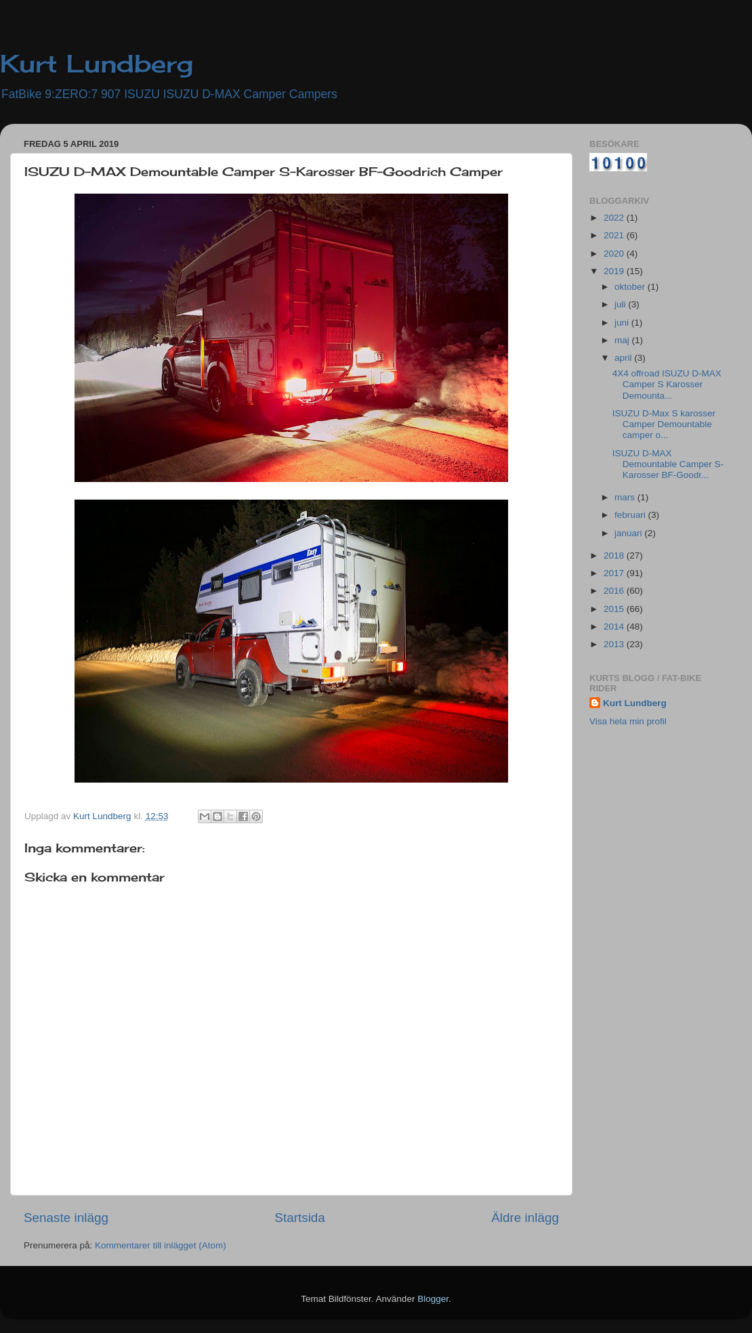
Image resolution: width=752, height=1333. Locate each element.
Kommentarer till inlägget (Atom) (160, 1245)
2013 (615, 644)
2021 (615, 235)
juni (622, 323)
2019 (615, 271)
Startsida (299, 1217)
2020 (615, 253)
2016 (615, 591)
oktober (631, 287)
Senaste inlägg (66, 1217)
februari (631, 515)
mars (626, 497)
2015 (615, 609)
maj (623, 340)
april (624, 358)
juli (621, 304)
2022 (615, 218)
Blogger (432, 1299)
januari (629, 533)
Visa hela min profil (628, 721)
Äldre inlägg (525, 1217)
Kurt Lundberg (96, 64)
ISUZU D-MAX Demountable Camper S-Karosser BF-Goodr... (668, 464)
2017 (615, 573)
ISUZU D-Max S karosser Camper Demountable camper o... (663, 424)
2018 (615, 555)
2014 (615, 626)
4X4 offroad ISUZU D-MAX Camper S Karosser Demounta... (667, 384)
